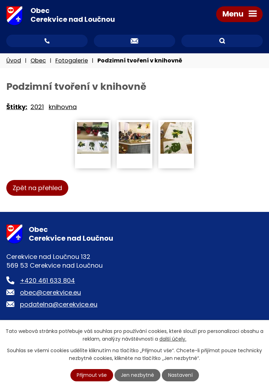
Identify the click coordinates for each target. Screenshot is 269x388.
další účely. (172, 338)
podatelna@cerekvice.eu (58, 304)
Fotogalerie (71, 60)
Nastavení (180, 375)
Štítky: (16, 106)
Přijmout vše (92, 375)
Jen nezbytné (137, 375)
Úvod (13, 60)
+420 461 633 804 (47, 280)
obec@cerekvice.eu (50, 292)
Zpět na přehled (37, 187)
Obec (38, 60)
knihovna (63, 106)
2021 (37, 106)
